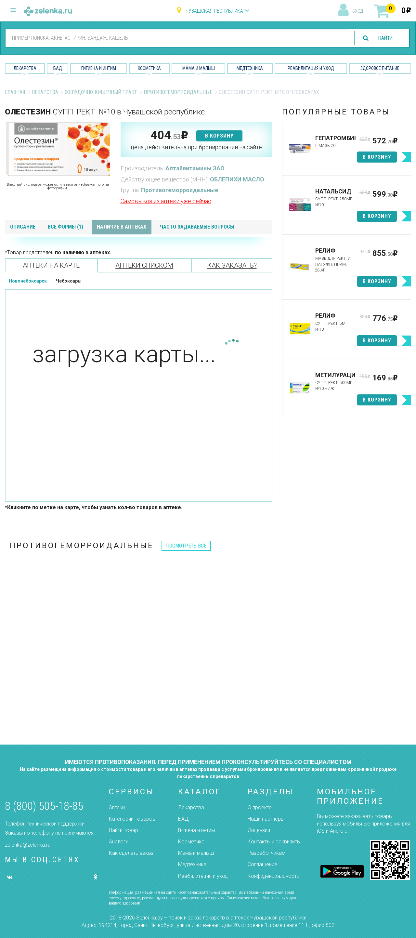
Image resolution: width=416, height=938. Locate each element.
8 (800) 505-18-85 (44, 806)
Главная (15, 92)
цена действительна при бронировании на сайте (196, 147)
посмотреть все (186, 546)
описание (22, 227)
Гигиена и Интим (98, 68)
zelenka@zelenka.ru (27, 845)
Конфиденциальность (274, 876)
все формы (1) (65, 227)
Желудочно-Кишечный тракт (101, 92)
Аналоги (118, 842)
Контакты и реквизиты (274, 842)
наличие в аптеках (121, 227)
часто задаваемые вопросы (197, 227)
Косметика (149, 68)
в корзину (219, 136)
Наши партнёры (266, 819)
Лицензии (259, 830)
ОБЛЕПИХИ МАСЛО (237, 179)
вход (357, 11)
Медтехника (250, 68)
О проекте (260, 807)
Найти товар (123, 830)
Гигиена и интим (196, 830)
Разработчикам (266, 853)
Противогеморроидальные (178, 92)
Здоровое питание (379, 68)
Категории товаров (132, 819)
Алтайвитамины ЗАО (195, 168)
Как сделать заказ (131, 853)
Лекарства (25, 68)
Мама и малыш (198, 68)
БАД (57, 68)
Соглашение (262, 864)
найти (384, 38)
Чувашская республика (214, 11)
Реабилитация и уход (311, 68)
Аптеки (117, 807)
